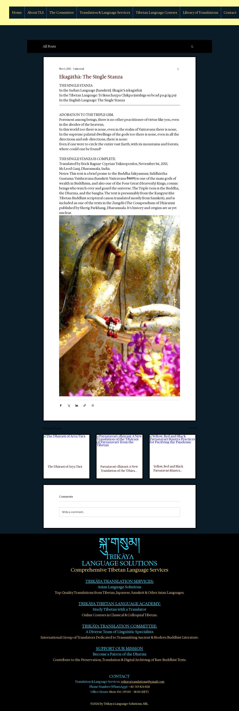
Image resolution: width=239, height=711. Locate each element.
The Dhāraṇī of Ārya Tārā (65, 467)
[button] (192, 46)
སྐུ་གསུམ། (119, 542)
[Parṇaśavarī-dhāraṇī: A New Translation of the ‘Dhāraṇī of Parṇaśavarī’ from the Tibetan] (119, 448)
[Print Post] (92, 405)
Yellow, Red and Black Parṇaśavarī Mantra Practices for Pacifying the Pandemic (172, 469)
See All (192, 427)
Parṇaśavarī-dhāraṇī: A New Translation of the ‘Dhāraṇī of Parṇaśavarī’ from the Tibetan (119, 469)
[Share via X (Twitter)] (68, 405)
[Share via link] (84, 405)
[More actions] (178, 69)
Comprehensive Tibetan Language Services (119, 570)
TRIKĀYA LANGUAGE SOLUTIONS (119, 560)
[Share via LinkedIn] (76, 405)
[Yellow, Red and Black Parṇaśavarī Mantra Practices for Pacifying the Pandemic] (173, 448)
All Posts (49, 46)
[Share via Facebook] (60, 405)
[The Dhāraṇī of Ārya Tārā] (67, 448)
